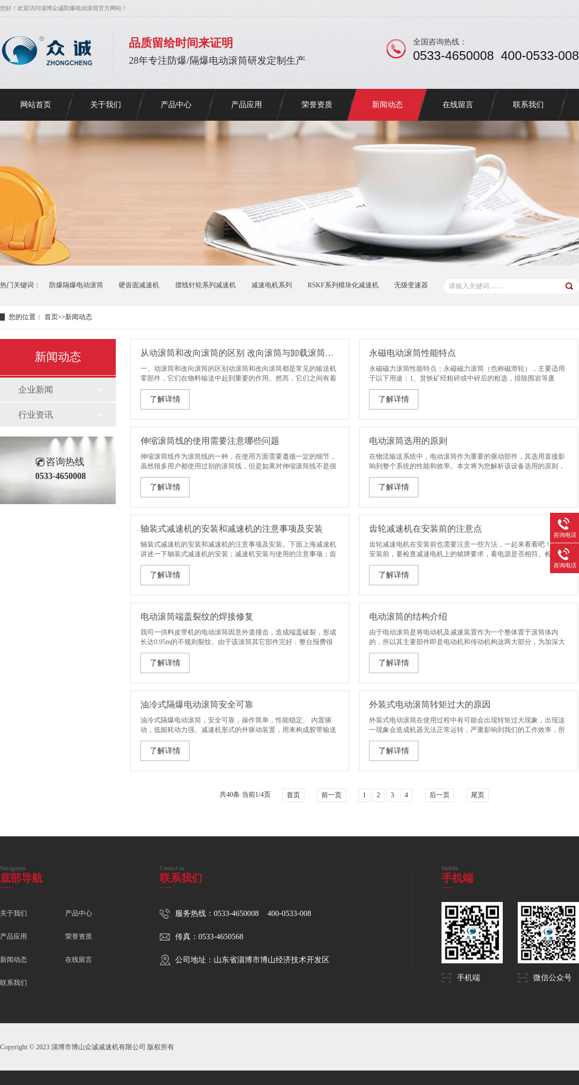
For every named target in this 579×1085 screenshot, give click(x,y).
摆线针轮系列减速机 (205, 285)
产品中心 (176, 104)
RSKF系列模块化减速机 (343, 285)
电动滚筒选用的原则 (408, 441)
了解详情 (165, 399)
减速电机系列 (271, 285)
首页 (51, 317)
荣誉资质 (317, 104)
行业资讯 (35, 415)
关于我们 (105, 104)
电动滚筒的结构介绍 (408, 616)
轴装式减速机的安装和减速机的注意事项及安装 (231, 529)
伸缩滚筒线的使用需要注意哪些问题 (209, 441)
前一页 (331, 795)
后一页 (439, 795)
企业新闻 (35, 390)
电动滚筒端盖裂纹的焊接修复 (196, 616)
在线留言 (457, 104)
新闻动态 (387, 104)
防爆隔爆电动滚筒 (76, 285)
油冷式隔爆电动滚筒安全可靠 (196, 704)
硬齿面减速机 (139, 285)
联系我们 (528, 104)
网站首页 (35, 104)
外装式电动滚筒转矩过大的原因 (430, 704)
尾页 (477, 795)
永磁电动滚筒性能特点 (412, 353)
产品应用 (246, 104)
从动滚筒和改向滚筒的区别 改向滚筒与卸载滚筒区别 (239, 353)
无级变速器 (411, 285)
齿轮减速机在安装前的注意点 (425, 529)
